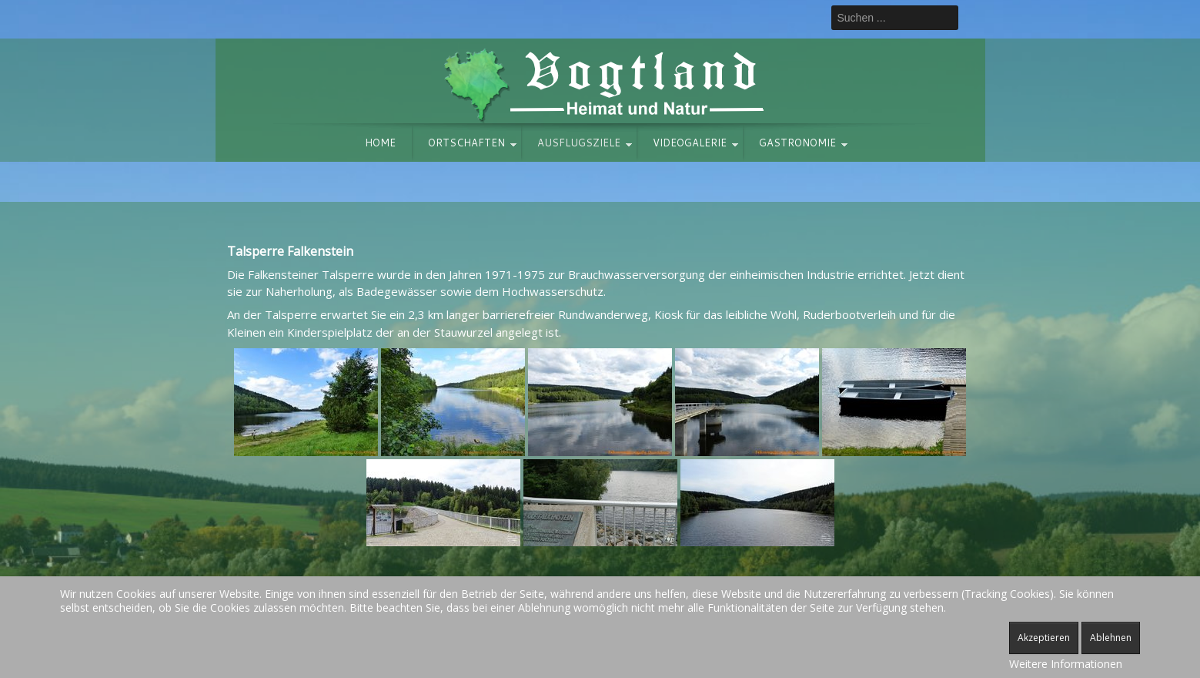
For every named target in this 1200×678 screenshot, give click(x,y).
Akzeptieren (1044, 637)
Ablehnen (1110, 637)
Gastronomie (797, 142)
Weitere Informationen (1065, 663)
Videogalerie (690, 142)
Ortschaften (466, 142)
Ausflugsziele (578, 142)
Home (380, 142)
